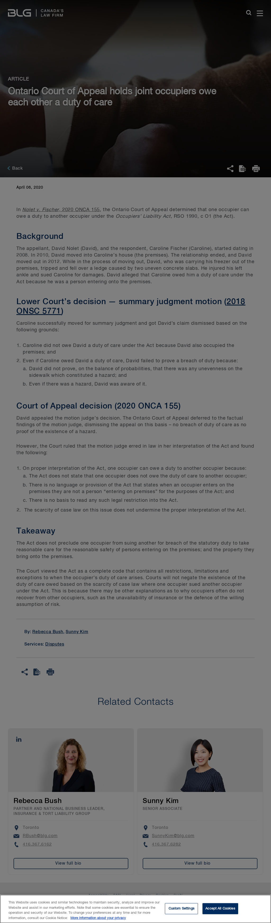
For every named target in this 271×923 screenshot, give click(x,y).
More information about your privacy (98, 920)
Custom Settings (182, 911)
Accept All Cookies (220, 911)
